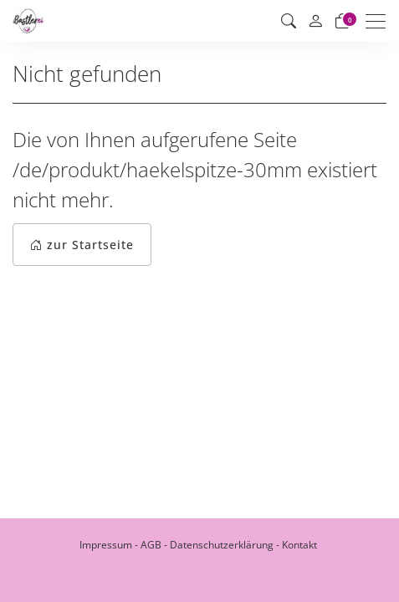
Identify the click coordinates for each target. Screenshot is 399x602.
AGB (151, 545)
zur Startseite (82, 244)
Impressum (105, 545)
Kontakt (299, 545)
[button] (288, 21)
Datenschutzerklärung (222, 545)
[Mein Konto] (315, 21)
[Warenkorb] (342, 21)
